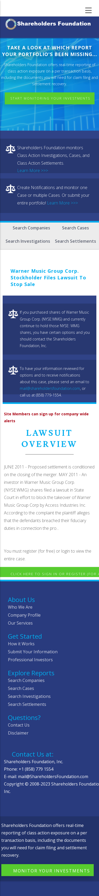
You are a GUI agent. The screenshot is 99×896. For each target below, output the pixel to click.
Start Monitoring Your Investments (50, 98)
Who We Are (20, 607)
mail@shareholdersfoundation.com (50, 388)
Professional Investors (30, 660)
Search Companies (31, 228)
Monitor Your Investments (51, 871)
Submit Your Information (33, 652)
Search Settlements (75, 241)
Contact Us (19, 725)
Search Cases (75, 228)
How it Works (21, 644)
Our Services (20, 623)
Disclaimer (18, 733)
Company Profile (24, 615)
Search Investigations (28, 241)
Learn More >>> (32, 170)
